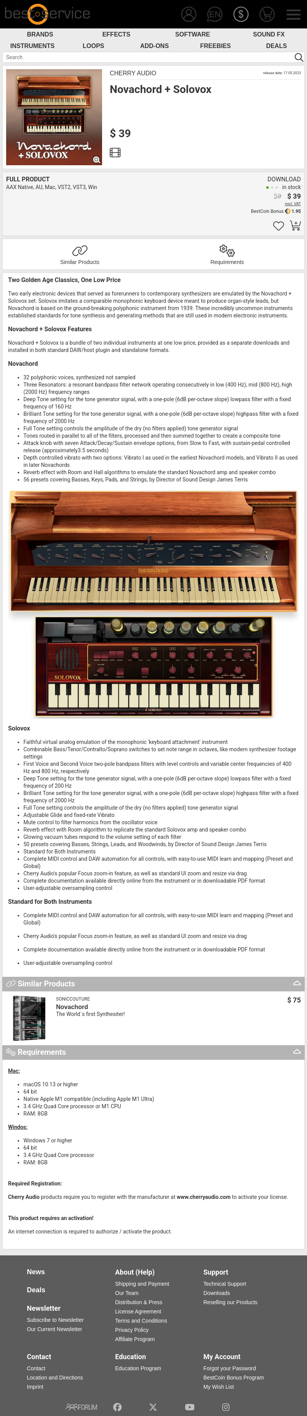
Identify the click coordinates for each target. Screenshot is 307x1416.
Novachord (72, 1007)
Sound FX (269, 34)
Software (192, 34)
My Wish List (218, 1387)
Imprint (35, 1387)
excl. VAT (293, 204)
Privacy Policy (132, 1330)
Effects (116, 34)
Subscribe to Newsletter (55, 1320)
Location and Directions (55, 1377)
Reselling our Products (230, 1302)
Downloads (216, 1293)
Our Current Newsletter (54, 1329)
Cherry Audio (133, 73)
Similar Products (79, 262)
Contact (36, 1368)
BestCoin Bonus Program (233, 1377)
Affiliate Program (135, 1339)
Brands (40, 34)
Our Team (127, 1293)
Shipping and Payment (142, 1284)
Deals (276, 46)
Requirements (227, 262)
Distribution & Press (138, 1302)
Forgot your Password (229, 1368)
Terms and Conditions (141, 1321)
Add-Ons (154, 46)
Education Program (138, 1368)
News (36, 1272)
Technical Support (224, 1284)
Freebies (215, 46)
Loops (93, 46)
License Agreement (138, 1311)
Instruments (32, 46)
